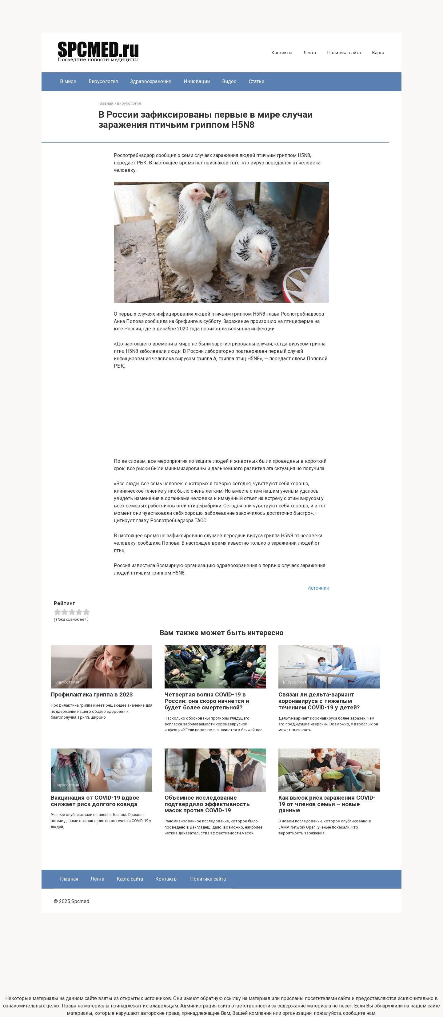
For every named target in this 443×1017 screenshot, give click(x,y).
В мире (68, 81)
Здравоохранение (150, 81)
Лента (309, 52)
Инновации (197, 81)
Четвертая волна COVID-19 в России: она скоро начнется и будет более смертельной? (207, 701)
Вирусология (103, 81)
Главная (69, 879)
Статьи (256, 81)
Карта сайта (130, 879)
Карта (378, 52)
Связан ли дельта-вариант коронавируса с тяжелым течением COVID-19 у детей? (319, 701)
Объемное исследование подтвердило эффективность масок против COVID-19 (207, 804)
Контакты (281, 52)
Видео (229, 81)
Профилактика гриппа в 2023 (92, 694)
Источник (318, 588)
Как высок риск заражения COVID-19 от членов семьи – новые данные (326, 804)
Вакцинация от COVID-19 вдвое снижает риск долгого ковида (95, 801)
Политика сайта (344, 52)
